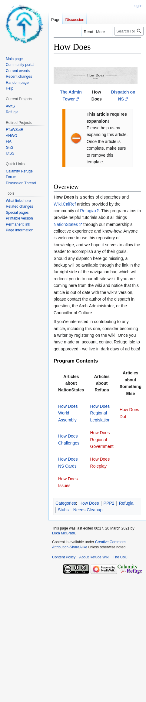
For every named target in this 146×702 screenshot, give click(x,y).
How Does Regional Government (102, 439)
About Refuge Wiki (94, 557)
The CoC (120, 557)
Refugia (87, 210)
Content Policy (63, 557)
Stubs (63, 509)
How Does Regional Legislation (100, 413)
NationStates (66, 224)
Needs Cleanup (88, 509)
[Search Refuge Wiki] (129, 31)
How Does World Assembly (68, 413)
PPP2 (109, 503)
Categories (65, 503)
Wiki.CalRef (65, 204)
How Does (89, 503)
